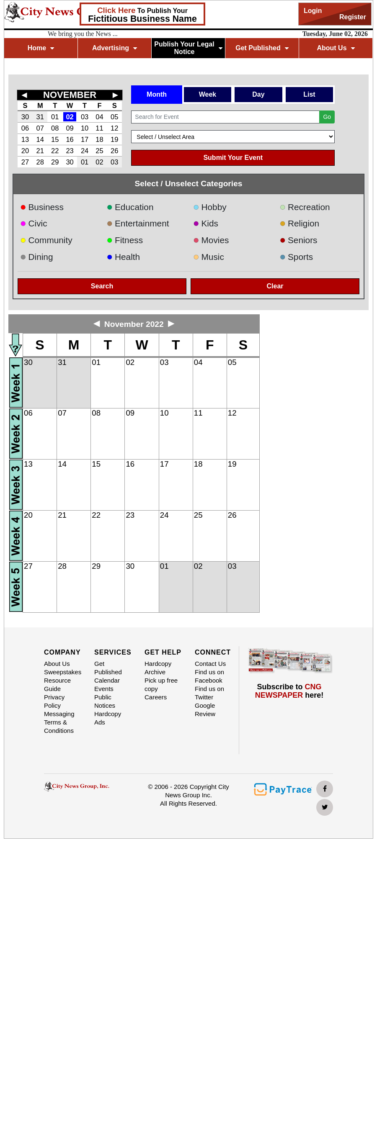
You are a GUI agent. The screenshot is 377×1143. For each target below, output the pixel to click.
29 (55, 162)
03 (84, 117)
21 (40, 150)
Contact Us (210, 663)
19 (114, 139)
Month (157, 94)
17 (84, 139)
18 (99, 139)
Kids (205, 223)
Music (208, 257)
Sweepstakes (62, 672)
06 (25, 128)
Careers (156, 697)
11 (99, 128)
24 (84, 150)
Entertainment (138, 223)
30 (25, 117)
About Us (335, 47)
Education (130, 207)
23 (69, 150)
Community (46, 240)
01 (55, 117)
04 (99, 117)
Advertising (114, 47)
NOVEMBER (69, 95)
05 (114, 117)
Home (41, 47)
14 (40, 139)
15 (55, 139)
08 (55, 128)
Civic (33, 223)
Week (208, 94)
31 (40, 117)
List (309, 94)
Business (42, 207)
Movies (211, 240)
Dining (36, 257)
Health (123, 257)
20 (25, 150)
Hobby (210, 207)
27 (25, 162)
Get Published (262, 47)
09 (69, 128)
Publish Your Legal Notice (188, 48)
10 (84, 128)
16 (69, 139)
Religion (300, 223)
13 (25, 139)
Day (258, 94)
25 (99, 150)
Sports (296, 257)
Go (327, 116)
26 (114, 150)
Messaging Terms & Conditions (59, 722)
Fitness (125, 240)
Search (102, 286)
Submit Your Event (233, 157)
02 (69, 117)
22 (55, 150)
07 (40, 128)
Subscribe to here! (289, 691)
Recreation (305, 207)
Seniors (299, 240)
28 (40, 162)
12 (114, 128)
